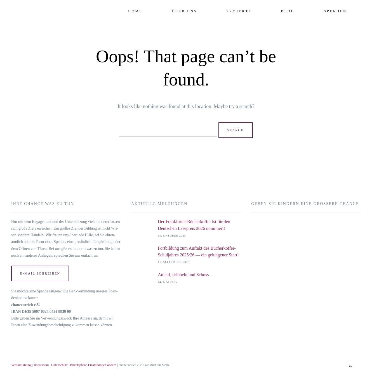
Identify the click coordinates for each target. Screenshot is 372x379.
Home (135, 11)
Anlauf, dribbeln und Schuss (184, 274)
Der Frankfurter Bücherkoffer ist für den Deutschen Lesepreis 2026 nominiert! (194, 225)
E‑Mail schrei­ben (40, 273)
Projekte (239, 11)
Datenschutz (59, 365)
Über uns (184, 11)
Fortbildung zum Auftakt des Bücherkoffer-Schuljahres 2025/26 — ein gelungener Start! (198, 251)
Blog (288, 11)
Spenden (335, 11)
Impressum (41, 365)
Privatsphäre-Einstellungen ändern (93, 365)
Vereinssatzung (21, 365)
